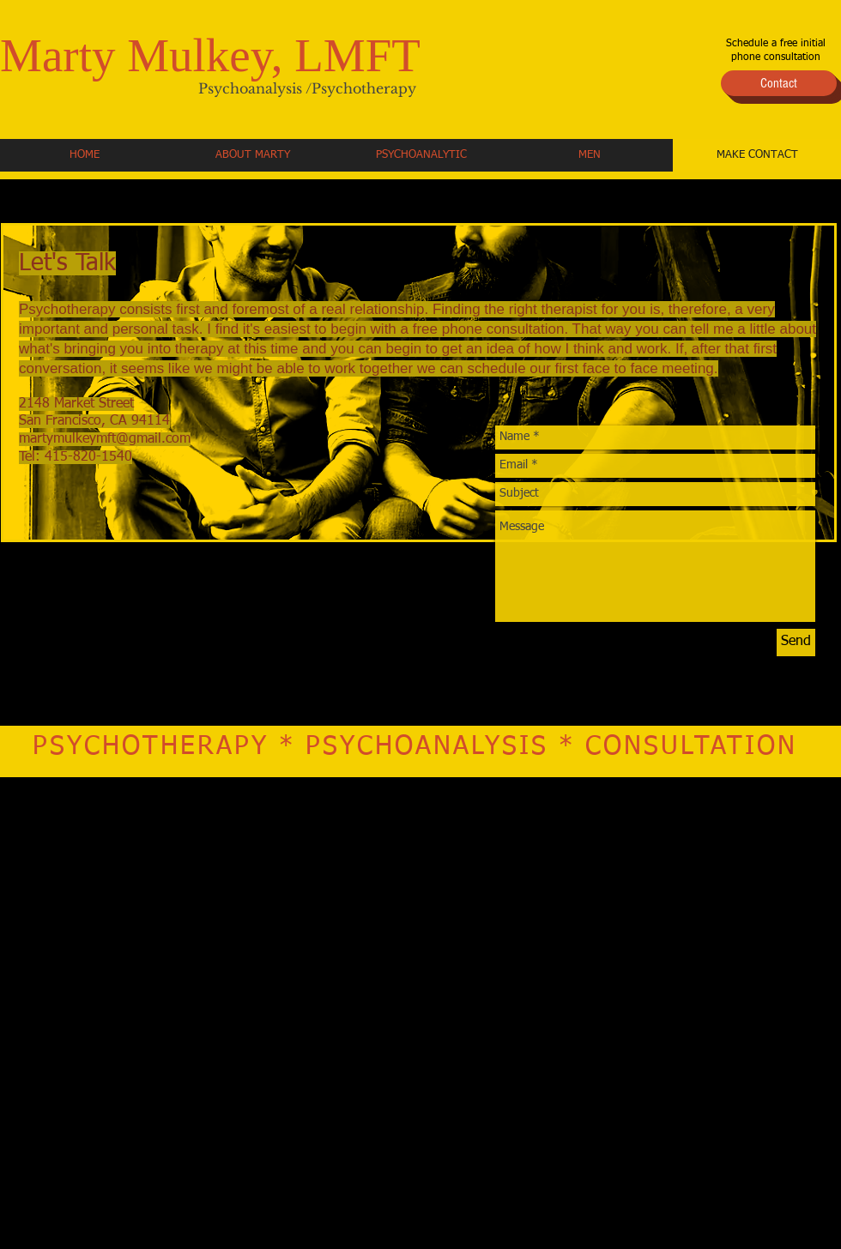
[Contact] (779, 83)
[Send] (796, 642)
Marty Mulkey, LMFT (210, 55)
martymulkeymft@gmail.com (105, 439)
